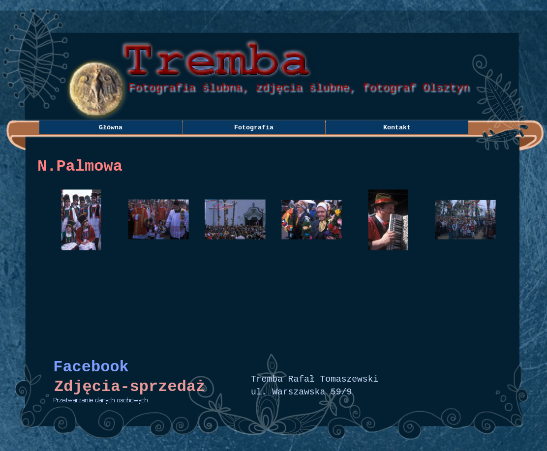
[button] (81, 220)
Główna (110, 127)
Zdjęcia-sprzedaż (129, 387)
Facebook (91, 367)
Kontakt (397, 127)
